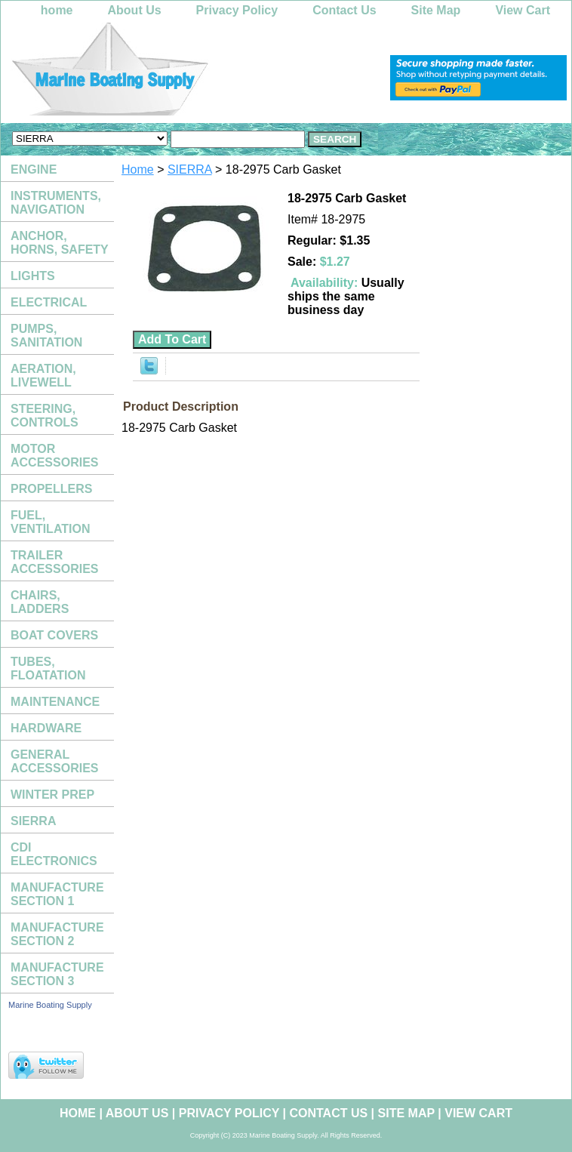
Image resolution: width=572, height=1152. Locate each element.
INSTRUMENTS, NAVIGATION (56, 202)
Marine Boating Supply (50, 1004)
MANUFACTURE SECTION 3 (57, 974)
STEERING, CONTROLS (44, 415)
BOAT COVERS (54, 635)
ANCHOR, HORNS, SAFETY (60, 242)
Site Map (436, 10)
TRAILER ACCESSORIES (54, 562)
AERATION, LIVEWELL (43, 375)
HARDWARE (46, 728)
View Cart (522, 10)
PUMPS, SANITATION (46, 335)
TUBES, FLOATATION (48, 668)
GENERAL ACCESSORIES (54, 761)
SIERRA (190, 169)
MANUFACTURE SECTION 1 (57, 894)
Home (137, 169)
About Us (134, 10)
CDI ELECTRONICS (54, 854)
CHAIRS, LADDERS (40, 602)
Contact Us (344, 10)
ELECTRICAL (49, 302)
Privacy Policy (237, 10)
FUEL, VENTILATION (50, 522)
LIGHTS (33, 276)
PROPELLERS (51, 488)
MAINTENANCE (55, 701)
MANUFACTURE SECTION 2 (57, 934)
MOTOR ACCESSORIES (54, 455)
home (57, 10)
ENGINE (34, 169)
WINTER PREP (52, 794)
